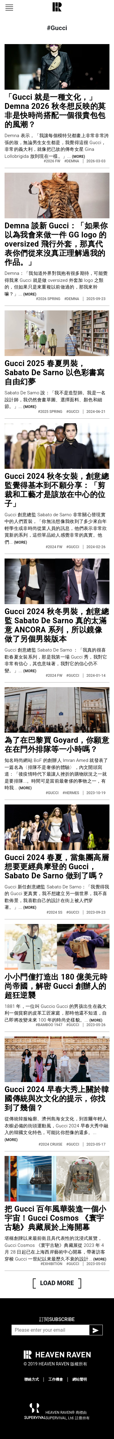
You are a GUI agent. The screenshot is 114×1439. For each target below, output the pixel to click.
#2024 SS (55, 912)
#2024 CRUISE (51, 1144)
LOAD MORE (57, 1283)
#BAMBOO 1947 (49, 1025)
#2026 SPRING (48, 299)
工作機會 (55, 1379)
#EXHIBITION (51, 1264)
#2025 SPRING (50, 412)
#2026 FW (52, 161)
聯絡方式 (31, 1379)
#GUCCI (73, 412)
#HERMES (71, 793)
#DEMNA (72, 161)
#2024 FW (54, 547)
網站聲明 (79, 1379)
